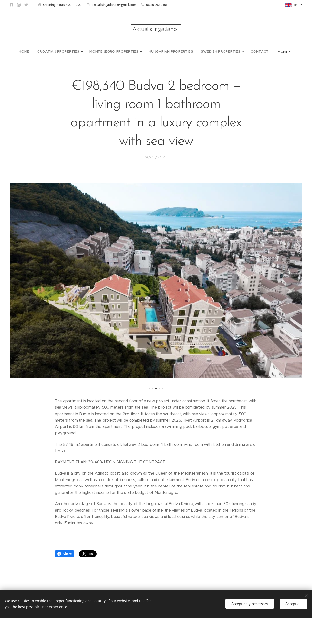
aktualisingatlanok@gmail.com (114, 4)
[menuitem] (20, 51)
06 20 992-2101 (156, 4)
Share (64, 554)
